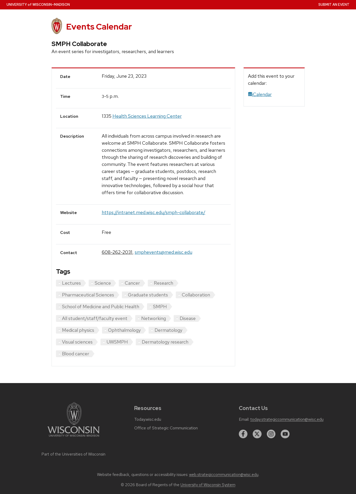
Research (163, 283)
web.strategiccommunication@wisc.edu (223, 474)
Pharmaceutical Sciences (88, 295)
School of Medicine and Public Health (100, 307)
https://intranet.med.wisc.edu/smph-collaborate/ (153, 212)
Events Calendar (99, 26)
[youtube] (285, 434)
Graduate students (148, 295)
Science (103, 283)
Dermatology (168, 330)
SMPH (160, 307)
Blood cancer (75, 354)
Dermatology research (165, 342)
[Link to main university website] (73, 437)
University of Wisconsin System (207, 484)
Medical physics (78, 330)
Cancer (132, 283)
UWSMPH (117, 342)
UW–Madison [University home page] (38, 4)
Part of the (73, 454)
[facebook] (243, 434)
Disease (188, 318)
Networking (153, 318)
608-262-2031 (117, 252)
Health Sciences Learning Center (147, 116)
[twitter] (257, 434)
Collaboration (196, 295)
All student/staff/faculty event (94, 318)
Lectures (71, 283)
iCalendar (260, 94)
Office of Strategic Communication (166, 428)
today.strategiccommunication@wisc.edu (287, 419)
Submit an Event (333, 4)
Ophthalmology (124, 330)
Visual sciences (77, 342)
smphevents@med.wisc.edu (163, 252)
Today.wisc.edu (147, 419)
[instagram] (271, 434)
